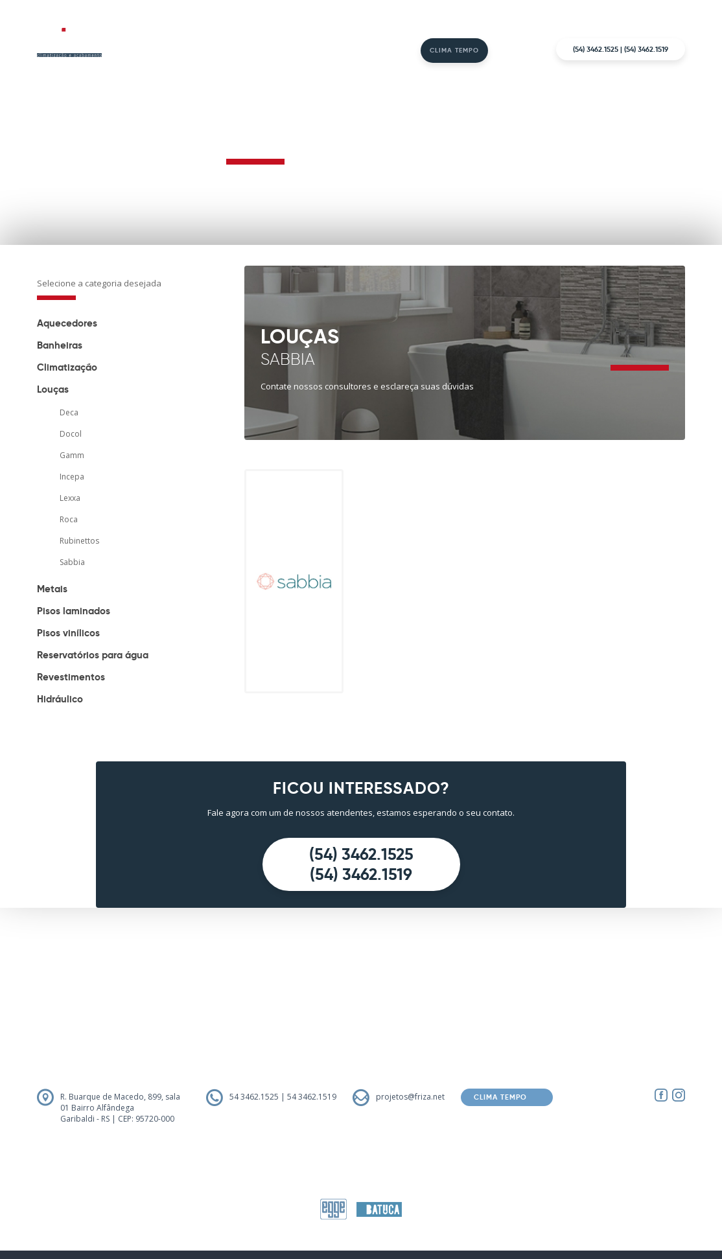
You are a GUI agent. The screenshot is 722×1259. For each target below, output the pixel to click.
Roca (69, 519)
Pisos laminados (73, 611)
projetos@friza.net (410, 1096)
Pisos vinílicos (68, 633)
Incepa (72, 476)
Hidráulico (60, 699)
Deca (69, 412)
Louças (53, 389)
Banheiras (59, 345)
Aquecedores (67, 323)
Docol (71, 433)
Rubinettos (79, 540)
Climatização (67, 367)
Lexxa (70, 497)
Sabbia (72, 562)
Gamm (72, 455)
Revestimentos (71, 677)
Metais (52, 589)
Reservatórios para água (92, 655)
